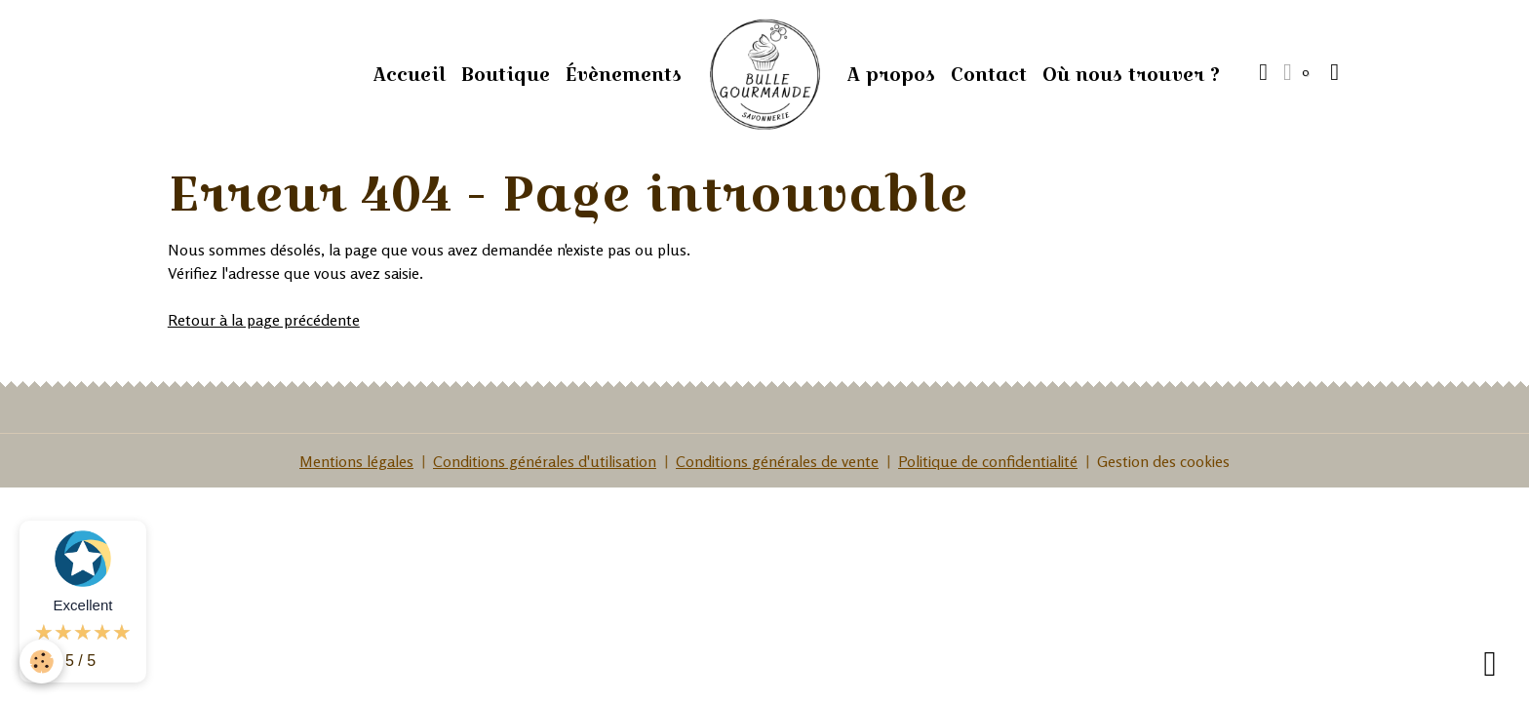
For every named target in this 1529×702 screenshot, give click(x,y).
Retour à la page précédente (264, 320)
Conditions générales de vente (777, 461)
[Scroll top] (1490, 663)
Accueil (409, 74)
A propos (891, 74)
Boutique (505, 74)
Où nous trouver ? (1131, 74)
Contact (989, 74)
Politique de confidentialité (988, 461)
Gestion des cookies (1163, 461)
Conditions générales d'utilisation (544, 461)
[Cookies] (41, 661)
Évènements (624, 74)
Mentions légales (356, 461)
